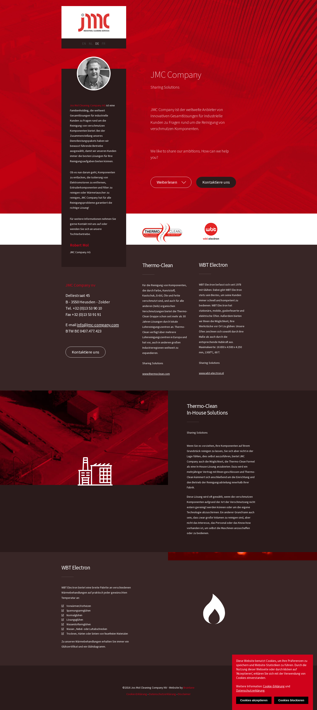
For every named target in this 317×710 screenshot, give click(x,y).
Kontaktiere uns (216, 182)
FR (103, 43)
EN (84, 43)
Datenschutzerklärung (162, 694)
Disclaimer (184, 694)
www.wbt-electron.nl (211, 373)
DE (97, 43)
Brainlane (188, 687)
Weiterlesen (167, 182)
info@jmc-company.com (98, 324)
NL (91, 43)
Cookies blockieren (291, 700)
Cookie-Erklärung (136, 694)
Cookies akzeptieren (253, 700)
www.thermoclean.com (156, 374)
